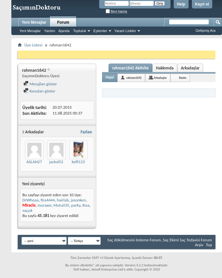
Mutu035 (61, 205)
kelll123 (78, 161)
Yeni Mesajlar (34, 22)
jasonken (78, 200)
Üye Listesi (33, 44)
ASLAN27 (34, 161)
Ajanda (63, 31)
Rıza (85, 205)
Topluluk (79, 31)
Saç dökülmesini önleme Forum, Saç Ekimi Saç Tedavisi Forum (159, 239)
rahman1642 (133, 77)
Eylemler (100, 31)
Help (181, 4)
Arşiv (199, 244)
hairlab (63, 200)
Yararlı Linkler (125, 31)
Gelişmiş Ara (205, 30)
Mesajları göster (40, 83)
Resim (183, 77)
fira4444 (48, 200)
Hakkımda (164, 68)
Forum (63, 22)
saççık (27, 210)
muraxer (45, 205)
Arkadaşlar (190, 68)
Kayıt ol (202, 4)
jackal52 (56, 161)
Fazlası (86, 131)
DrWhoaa (30, 200)
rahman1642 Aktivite (130, 68)
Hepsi (110, 77)
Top (209, 244)
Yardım (49, 31)
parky (75, 205)
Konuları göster (39, 91)
